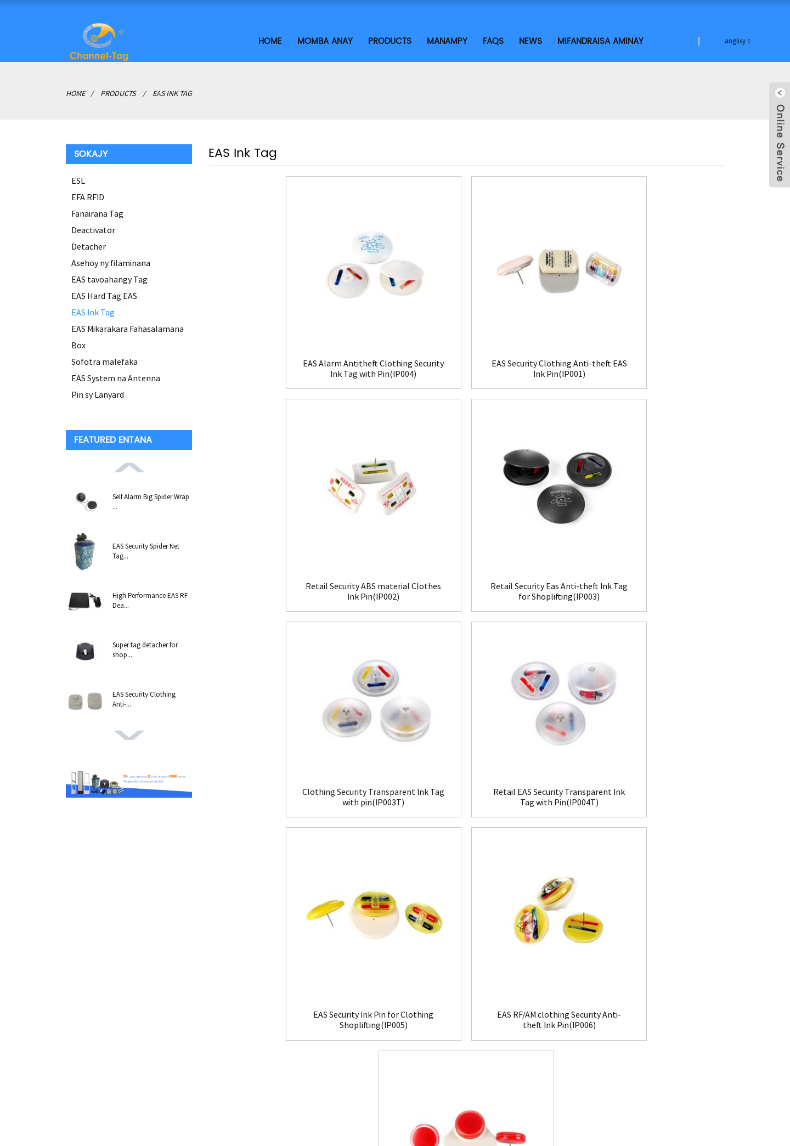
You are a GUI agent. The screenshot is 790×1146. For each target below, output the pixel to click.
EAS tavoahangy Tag (109, 277)
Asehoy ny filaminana (110, 261)
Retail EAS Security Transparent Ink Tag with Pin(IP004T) (642, 553)
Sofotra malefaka (104, 359)
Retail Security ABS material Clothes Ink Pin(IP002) (642, 356)
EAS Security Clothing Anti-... (144, 697)
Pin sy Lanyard (97, 392)
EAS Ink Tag (172, 92)
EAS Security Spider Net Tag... (145, 549)
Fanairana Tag (97, 211)
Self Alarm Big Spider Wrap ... (150, 500)
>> (492, 839)
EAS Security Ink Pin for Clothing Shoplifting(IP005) (291, 782)
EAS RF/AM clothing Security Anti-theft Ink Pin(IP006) (466, 782)
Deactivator (93, 228)
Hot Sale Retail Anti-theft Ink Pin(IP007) (641, 782)
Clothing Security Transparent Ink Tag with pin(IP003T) (466, 553)
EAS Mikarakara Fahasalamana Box (127, 335)
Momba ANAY (325, 40)
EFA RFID (87, 195)
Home (270, 40)
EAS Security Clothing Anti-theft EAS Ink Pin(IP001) (466, 356)
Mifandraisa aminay (600, 40)
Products (389, 40)
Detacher (88, 244)
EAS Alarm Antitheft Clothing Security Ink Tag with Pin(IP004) (290, 356)
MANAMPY (447, 40)
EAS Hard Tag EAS (104, 294)
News (530, 40)
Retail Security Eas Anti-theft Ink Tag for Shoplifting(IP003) (291, 569)
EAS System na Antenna (115, 376)
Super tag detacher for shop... (145, 648)
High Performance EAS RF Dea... (150, 598)
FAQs (493, 40)
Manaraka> (453, 839)
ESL (78, 178)
